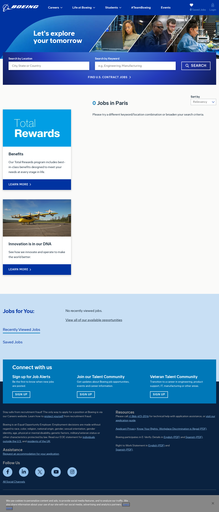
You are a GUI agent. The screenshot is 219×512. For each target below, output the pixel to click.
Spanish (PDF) (194, 437)
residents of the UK (38, 441)
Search (198, 66)
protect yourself (53, 416)
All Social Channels (14, 481)
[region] (109, 503)
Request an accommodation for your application (31, 453)
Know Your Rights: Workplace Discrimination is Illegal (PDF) (172, 428)
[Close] (213, 503)
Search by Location (20, 58)
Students (111, 7)
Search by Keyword (107, 58)
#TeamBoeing (141, 7)
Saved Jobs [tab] (12, 342)
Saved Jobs (191, 9)
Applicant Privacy (126, 428)
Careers (53, 7)
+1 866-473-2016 (139, 416)
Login (213, 9)
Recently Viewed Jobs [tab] (21, 329)
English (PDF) (172, 437)
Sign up (22, 394)
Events (166, 7)
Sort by (195, 96)
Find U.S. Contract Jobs (107, 77)
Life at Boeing (82, 7)
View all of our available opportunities (94, 320)
